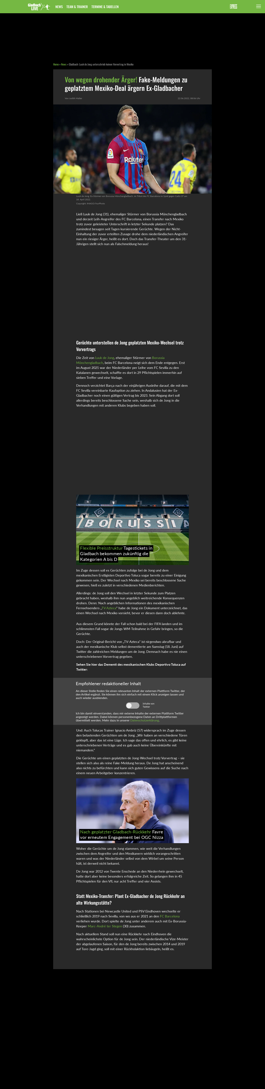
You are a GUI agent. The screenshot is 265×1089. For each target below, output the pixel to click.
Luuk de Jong (104, 358)
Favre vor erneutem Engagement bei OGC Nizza (121, 834)
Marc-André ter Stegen (105, 926)
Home (56, 64)
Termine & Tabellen (105, 6)
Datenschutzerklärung (144, 720)
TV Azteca (109, 608)
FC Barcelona (170, 916)
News (59, 6)
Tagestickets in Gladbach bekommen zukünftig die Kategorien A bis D (116, 553)
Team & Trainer (77, 6)
